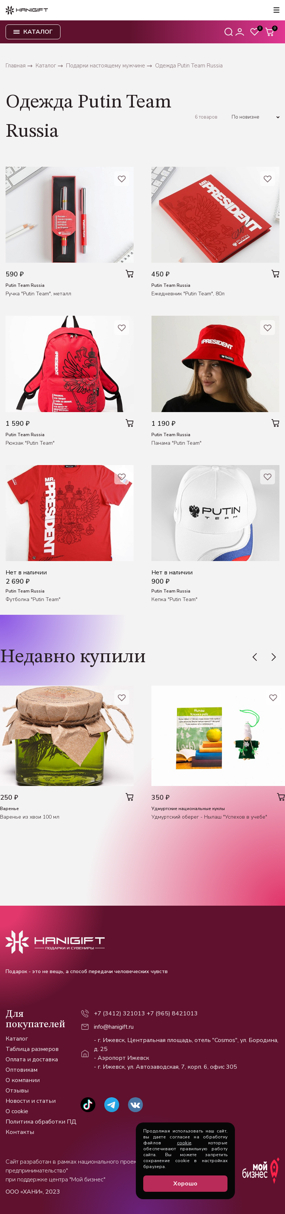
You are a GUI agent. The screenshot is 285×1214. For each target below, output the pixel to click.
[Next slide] (270, 657)
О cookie (17, 1111)
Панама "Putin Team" (176, 443)
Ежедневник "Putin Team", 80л (188, 293)
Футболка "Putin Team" (33, 599)
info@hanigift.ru (114, 1027)
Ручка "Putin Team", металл (38, 293)
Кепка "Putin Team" (174, 599)
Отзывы (17, 1091)
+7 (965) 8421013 (172, 1013)
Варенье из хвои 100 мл (29, 816)
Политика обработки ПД (41, 1122)
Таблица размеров (32, 1049)
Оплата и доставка (32, 1059)
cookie (184, 1143)
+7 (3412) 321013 (119, 1013)
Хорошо (185, 1184)
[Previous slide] (258, 657)
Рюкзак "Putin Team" (30, 443)
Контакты (20, 1132)
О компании (23, 1080)
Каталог (17, 1039)
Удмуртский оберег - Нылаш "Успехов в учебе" (209, 816)
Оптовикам (21, 1070)
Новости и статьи (31, 1101)
